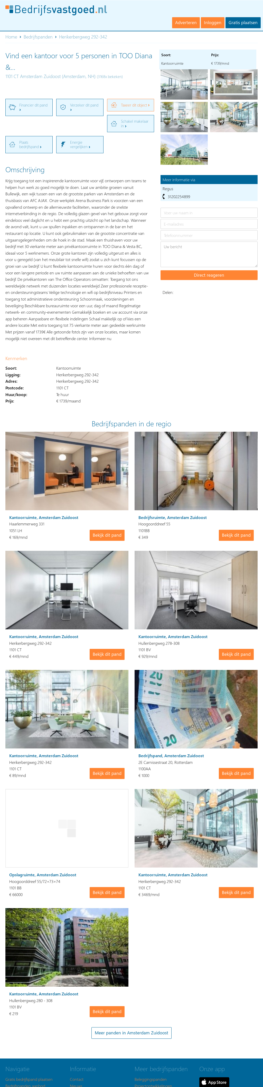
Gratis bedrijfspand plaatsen (29, 1079)
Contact (76, 1079)
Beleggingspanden (151, 1079)
